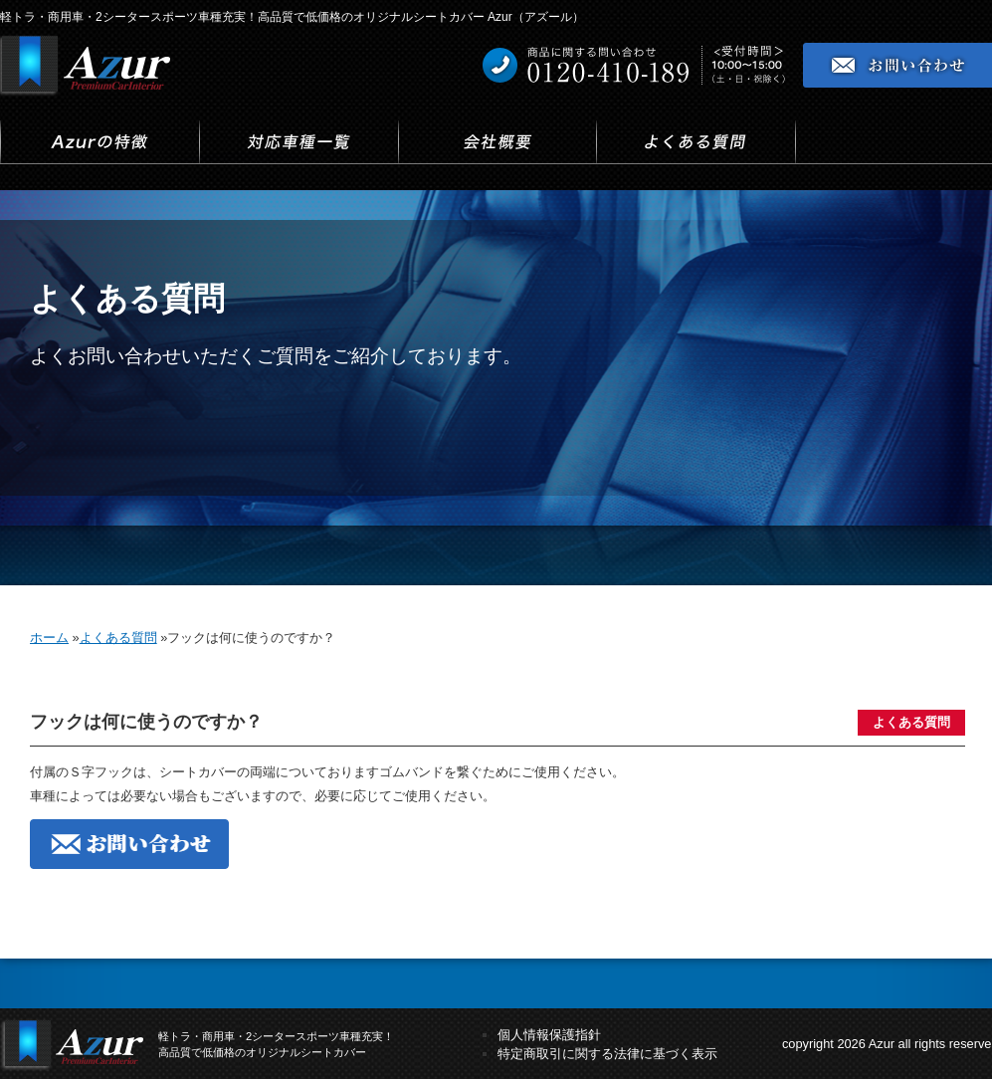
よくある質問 (911, 722)
